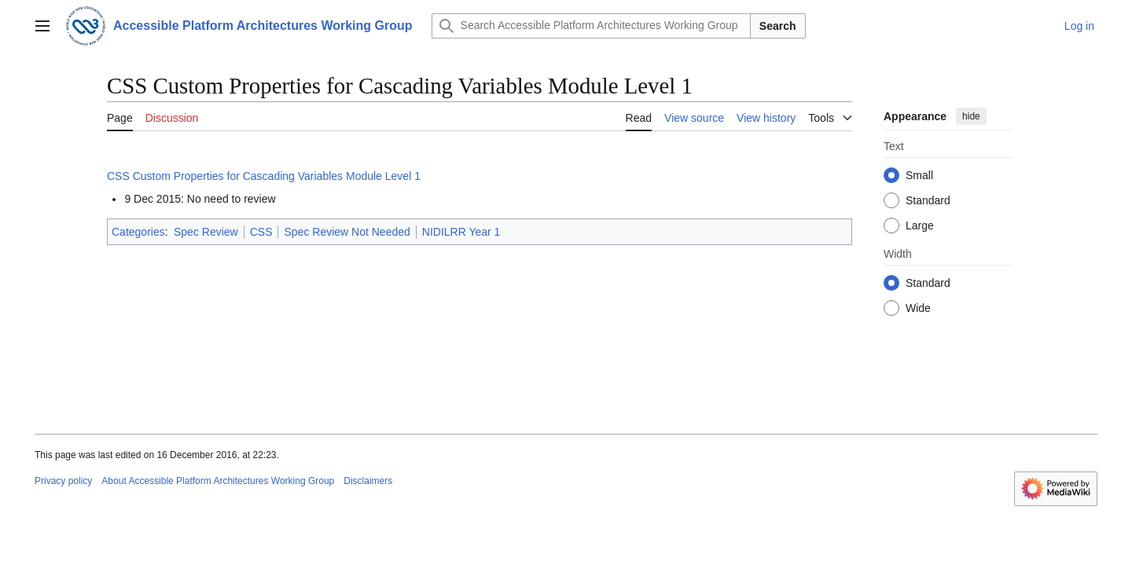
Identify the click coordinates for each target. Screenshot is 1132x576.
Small (919, 175)
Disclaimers (368, 480)
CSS (261, 232)
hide (971, 116)
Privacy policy (63, 480)
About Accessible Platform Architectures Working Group (217, 480)
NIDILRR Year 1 (461, 232)
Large (920, 225)
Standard (928, 200)
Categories (138, 232)
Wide (918, 308)
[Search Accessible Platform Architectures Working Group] (591, 26)
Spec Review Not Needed (347, 232)
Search (777, 26)
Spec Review (206, 232)
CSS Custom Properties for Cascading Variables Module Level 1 (264, 176)
